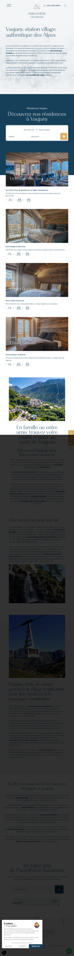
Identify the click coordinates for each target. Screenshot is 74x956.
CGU (44, 945)
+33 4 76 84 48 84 (53, 5)
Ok (59, 889)
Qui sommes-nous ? (49, 930)
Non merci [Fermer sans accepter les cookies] (8, 946)
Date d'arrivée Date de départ (37, 130)
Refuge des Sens (22, 798)
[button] (4, 952)
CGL (50, 945)
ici (58, 905)
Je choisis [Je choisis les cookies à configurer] (22, 946)
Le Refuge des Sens (38, 496)
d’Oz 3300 (58, 465)
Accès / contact (48, 933)
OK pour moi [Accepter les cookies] (36, 946)
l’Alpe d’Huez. (45, 467)
